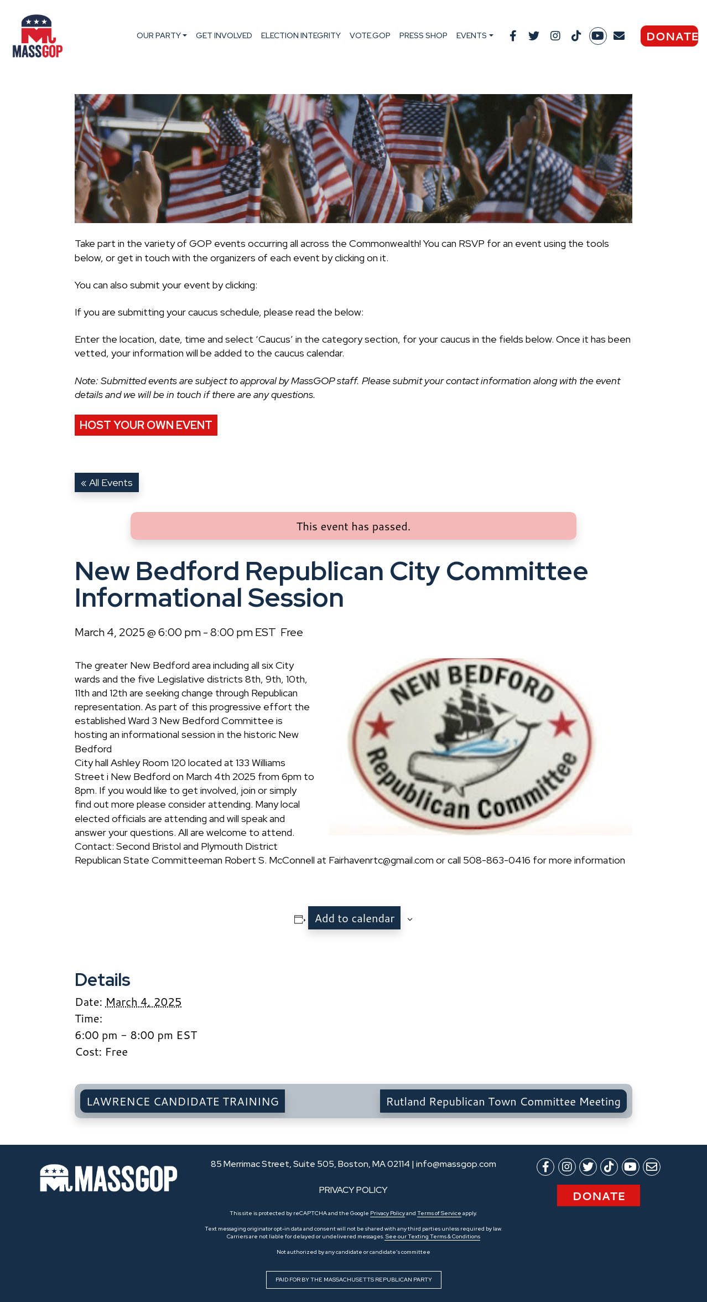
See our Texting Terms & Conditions (432, 1236)
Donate (672, 36)
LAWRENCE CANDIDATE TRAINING (182, 1101)
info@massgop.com (456, 1164)
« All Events (107, 482)
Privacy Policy (387, 1213)
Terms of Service (439, 1213)
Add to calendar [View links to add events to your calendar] (354, 918)
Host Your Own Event (146, 425)
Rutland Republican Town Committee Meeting (503, 1101)
